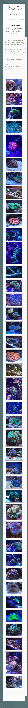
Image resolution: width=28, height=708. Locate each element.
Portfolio (12, 32)
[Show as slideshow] (9, 77)
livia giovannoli (16, 28)
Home (7, 19)
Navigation (14, 14)
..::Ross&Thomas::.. (24, 45)
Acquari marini (13, 19)
